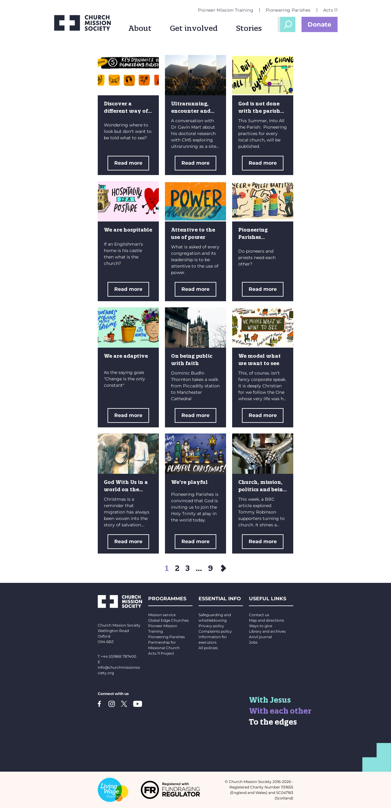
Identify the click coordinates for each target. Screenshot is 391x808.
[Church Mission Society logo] (82, 23)
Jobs (253, 642)
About (140, 28)
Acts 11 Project (161, 653)
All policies (208, 647)
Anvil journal (260, 636)
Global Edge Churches (168, 620)
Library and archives (267, 631)
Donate (319, 24)
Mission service (162, 614)
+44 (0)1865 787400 (118, 656)
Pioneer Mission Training (225, 10)
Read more (128, 163)
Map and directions (266, 620)
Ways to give (260, 625)
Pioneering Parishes (288, 10)
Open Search (287, 24)
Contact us (259, 614)
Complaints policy (215, 631)
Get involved (194, 28)
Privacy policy (211, 625)
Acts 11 (330, 10)
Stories (249, 28)
